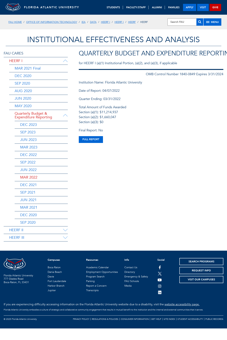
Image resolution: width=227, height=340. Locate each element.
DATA (93, 22)
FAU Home (15, 22)
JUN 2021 (28, 199)
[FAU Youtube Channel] (159, 280)
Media (128, 286)
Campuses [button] (54, 260)
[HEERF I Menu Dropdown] (65, 61)
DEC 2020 (23, 75)
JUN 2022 (28, 169)
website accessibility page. (182, 304)
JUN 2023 (28, 139)
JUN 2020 (23, 98)
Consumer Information (135, 319)
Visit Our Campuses (201, 279)
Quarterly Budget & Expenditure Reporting (33, 115)
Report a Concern (96, 286)
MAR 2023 (28, 147)
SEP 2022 (28, 162)
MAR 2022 (28, 177)
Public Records (214, 319)
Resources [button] (92, 260)
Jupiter (52, 290)
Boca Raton (54, 267)
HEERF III (16, 237)
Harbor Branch (56, 286)
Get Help (156, 319)
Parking (90, 281)
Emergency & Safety (136, 276)
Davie (51, 276)
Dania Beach (55, 272)
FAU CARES (13, 53)
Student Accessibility (190, 319)
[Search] (199, 22)
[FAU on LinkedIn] (159, 292)
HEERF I (105, 22)
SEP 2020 (22, 83)
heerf (132, 22)
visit (203, 7)
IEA (84, 22)
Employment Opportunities (102, 272)
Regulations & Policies (105, 319)
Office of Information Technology (51, 22)
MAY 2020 (23, 105)
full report (90, 139)
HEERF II (16, 230)
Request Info (201, 270)
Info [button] (126, 260)
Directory (129, 272)
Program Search (95, 276)
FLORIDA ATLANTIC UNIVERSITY (51, 7)
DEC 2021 (28, 184)
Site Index (169, 319)
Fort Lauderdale (57, 281)
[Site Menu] (212, 22)
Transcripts (92, 290)
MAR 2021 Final (28, 68)
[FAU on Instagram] (159, 286)
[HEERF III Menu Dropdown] (65, 237)
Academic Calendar (97, 267)
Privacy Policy (81, 319)
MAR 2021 (28, 207)
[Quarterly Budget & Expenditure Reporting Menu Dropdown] (66, 115)
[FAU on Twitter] (159, 273)
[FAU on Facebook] (159, 267)
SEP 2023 (28, 132)
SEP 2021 (28, 192)
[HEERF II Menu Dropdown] (65, 230)
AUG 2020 (23, 90)
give (215, 7)
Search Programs (201, 261)
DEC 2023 (28, 124)
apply (189, 7)
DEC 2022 (28, 154)
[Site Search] (185, 22)
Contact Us (130, 267)
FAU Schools (131, 281)
